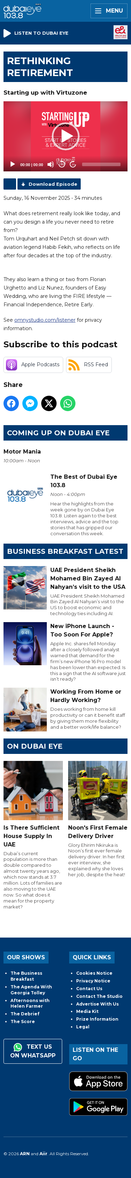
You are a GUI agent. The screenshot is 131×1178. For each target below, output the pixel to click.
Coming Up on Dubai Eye (58, 433)
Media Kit (87, 1011)
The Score (22, 1021)
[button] (66, 136)
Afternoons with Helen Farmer (30, 1003)
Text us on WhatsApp (33, 1051)
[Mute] (50, 164)
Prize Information (97, 1019)
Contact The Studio (99, 996)
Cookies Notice (94, 973)
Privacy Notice (93, 980)
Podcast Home (9, 184)
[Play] (12, 164)
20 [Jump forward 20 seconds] (73, 164)
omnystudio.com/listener (44, 320)
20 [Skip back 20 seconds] (62, 164)
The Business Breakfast (26, 976)
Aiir (43, 1153)
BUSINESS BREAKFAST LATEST (65, 551)
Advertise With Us (97, 1004)
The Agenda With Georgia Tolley (31, 989)
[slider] (101, 164)
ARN (25, 1153)
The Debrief (24, 1013)
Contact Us (89, 988)
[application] (65, 136)
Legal (82, 1026)
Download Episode (53, 184)
